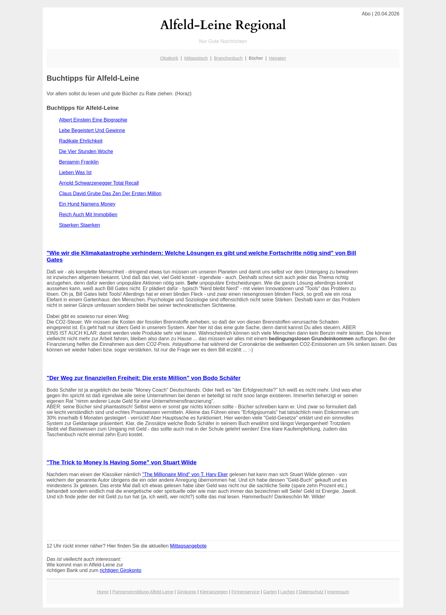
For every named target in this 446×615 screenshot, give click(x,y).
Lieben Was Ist (75, 172)
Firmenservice (246, 591)
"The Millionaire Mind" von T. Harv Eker (185, 474)
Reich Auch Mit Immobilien (88, 214)
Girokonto (186, 591)
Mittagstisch (196, 58)
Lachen (287, 591)
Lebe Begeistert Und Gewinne (92, 130)
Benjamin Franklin (78, 162)
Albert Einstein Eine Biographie (93, 120)
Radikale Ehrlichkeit (81, 141)
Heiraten (277, 58)
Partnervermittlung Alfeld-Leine (142, 591)
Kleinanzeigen (214, 591)
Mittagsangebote (188, 545)
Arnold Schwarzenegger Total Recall (99, 183)
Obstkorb (169, 58)
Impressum (338, 591)
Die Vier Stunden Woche (86, 151)
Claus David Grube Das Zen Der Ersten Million (110, 193)
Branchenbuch (228, 58)
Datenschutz (311, 591)
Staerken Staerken (79, 225)
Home (103, 591)
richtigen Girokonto (120, 570)
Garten (270, 591)
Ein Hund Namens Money (87, 204)
